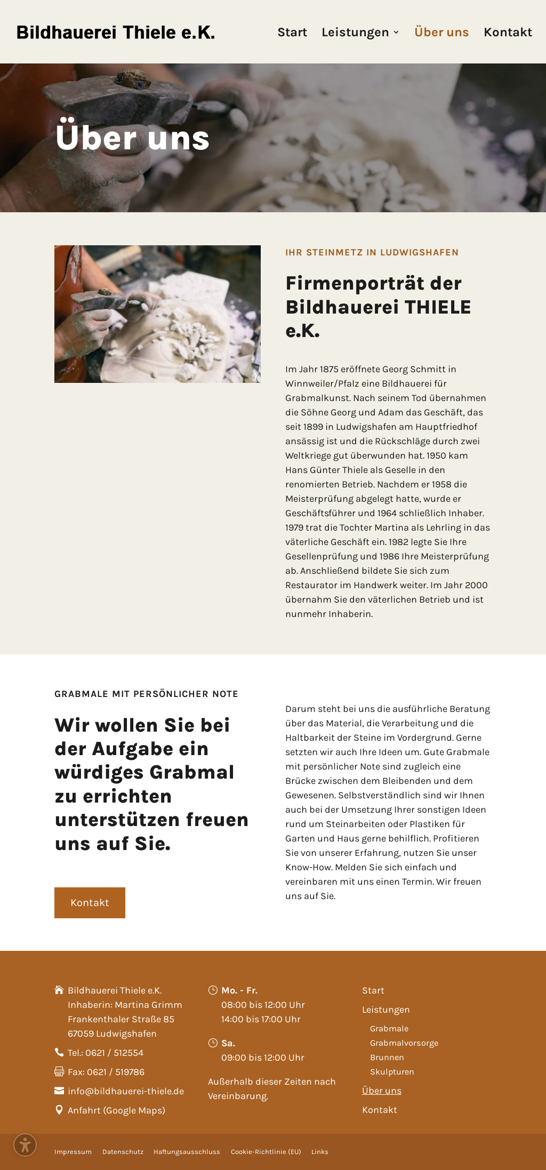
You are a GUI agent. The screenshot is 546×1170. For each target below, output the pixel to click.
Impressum (73, 1152)
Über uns (382, 1090)
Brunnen (387, 1057)
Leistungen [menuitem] (355, 33)
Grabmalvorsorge (404, 1043)
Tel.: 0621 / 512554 (105, 1053)
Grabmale (389, 1028)
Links (319, 1152)
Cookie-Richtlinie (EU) (266, 1152)
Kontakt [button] (89, 902)
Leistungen (386, 1009)
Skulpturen (392, 1072)
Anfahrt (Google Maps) (116, 1110)
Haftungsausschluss (187, 1152)
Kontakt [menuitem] (508, 33)
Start (373, 990)
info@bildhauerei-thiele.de (126, 1091)
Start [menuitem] (292, 33)
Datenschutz (122, 1152)
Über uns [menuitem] (441, 33)
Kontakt (379, 1110)
